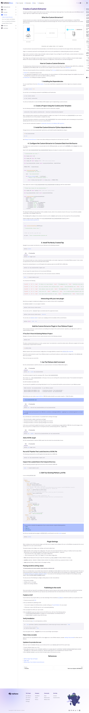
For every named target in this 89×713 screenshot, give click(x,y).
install (60, 551)
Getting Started (5, 7)
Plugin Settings (74, 55)
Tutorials (28, 3)
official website (40, 86)
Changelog (41, 3)
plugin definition (39, 411)
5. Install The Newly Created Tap (76, 29)
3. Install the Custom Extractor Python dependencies (75, 21)
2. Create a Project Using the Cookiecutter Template (76, 18)
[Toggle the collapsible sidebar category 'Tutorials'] (16, 15)
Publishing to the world (75, 60)
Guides (3, 9)
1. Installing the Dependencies (74, 15)
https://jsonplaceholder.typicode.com (33, 231)
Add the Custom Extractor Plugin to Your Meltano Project (76, 35)
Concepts (4, 12)
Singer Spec (26, 690)
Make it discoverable (76, 65)
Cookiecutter (27, 80)
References (73, 70)
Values (36, 711)
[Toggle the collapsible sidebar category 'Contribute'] (16, 28)
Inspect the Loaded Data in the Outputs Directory (77, 50)
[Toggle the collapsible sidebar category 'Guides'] (16, 9)
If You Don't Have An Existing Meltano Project (77, 38)
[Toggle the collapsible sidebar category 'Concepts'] (16, 12)
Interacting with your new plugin (76, 32)
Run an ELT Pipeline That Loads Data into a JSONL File (77, 46)
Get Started (20, 3)
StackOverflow (56, 711)
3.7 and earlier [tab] (32, 264)
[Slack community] (83, 3)
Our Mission (28, 709)
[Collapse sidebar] (70, 9)
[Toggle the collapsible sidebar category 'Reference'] (16, 25)
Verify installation (75, 63)
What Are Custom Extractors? (74, 9)
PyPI (35, 627)
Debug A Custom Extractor (30, 143)
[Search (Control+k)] (67, 3)
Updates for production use (76, 68)
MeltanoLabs (47, 711)
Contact (55, 709)
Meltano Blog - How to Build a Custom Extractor (34, 691)
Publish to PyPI (75, 61)
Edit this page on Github (76, 77)
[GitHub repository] (80, 3)
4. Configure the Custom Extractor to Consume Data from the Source (76, 25)
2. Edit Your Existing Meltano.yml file (75, 53)
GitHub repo (43, 67)
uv (24, 75)
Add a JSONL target (76, 43)
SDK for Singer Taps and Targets (31, 688)
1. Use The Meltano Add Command (75, 41)
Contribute (4, 28)
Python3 (25, 74)
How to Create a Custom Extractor (76, 12)
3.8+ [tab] (26, 264)
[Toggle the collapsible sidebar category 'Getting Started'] (16, 7)
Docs (35, 3)
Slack (45, 709)
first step (54, 70)
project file (28, 365)
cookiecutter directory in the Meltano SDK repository (52, 127)
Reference (4, 25)
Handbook (37, 709)
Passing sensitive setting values (77, 58)
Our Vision (28, 711)
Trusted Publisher (56, 631)
